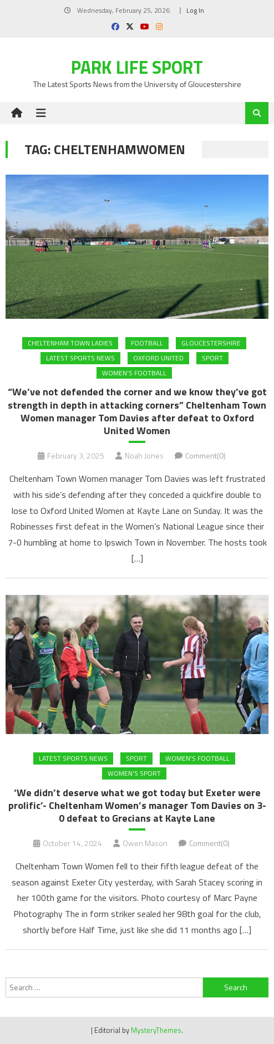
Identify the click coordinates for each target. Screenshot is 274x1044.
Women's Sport (134, 773)
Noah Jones (144, 455)
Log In (195, 10)
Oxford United (158, 358)
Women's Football (134, 373)
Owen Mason (145, 843)
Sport (212, 358)
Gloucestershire (211, 343)
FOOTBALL (147, 343)
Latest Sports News (80, 358)
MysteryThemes (156, 1030)
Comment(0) (205, 455)
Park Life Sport (137, 67)
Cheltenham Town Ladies (70, 343)
